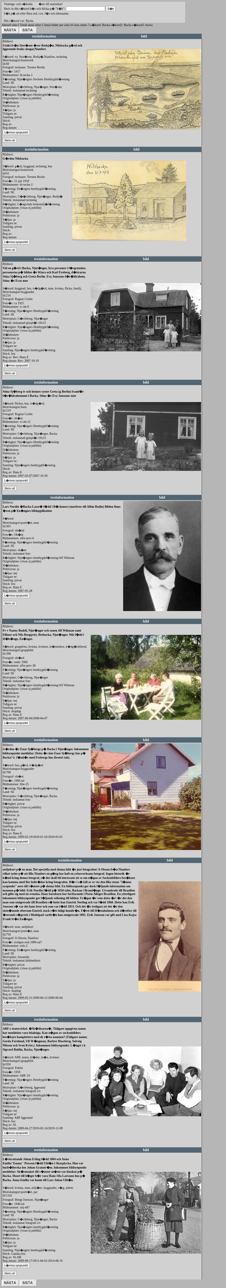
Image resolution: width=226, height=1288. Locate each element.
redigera (92, 134)
